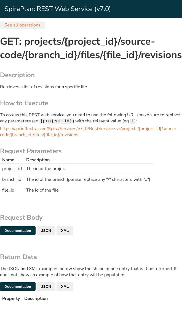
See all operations (22, 25)
